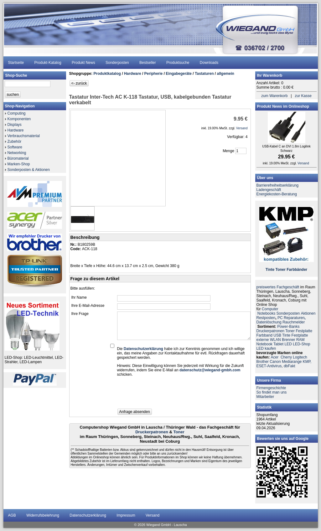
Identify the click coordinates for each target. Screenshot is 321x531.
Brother (262, 361)
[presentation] (164, 394)
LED (288, 344)
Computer (270, 309)
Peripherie (153, 73)
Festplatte (304, 331)
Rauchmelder (293, 322)
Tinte (270, 269)
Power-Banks (288, 326)
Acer (275, 357)
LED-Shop (301, 344)
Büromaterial (18, 158)
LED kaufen (266, 348)
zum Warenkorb (274, 96)
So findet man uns (271, 392)
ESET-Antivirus (269, 366)
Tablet (278, 344)
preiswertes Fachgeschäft (277, 287)
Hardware (16, 130)
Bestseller (147, 62)
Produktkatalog (107, 73)
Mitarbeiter (265, 396)
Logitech (300, 357)
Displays (15, 124)
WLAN (275, 340)
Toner (178, 432)
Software (15, 147)
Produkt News (83, 62)
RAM (300, 340)
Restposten (266, 318)
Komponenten (19, 119)
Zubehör (15, 141)
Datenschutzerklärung (88, 515)
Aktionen (308, 313)
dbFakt (289, 366)
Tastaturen (204, 73)
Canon (275, 361)
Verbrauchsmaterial (24, 136)
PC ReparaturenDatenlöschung (281, 320)
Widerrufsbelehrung (42, 515)
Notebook (264, 344)
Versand (152, 515)
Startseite (16, 62)
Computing (17, 113)
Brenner (288, 340)
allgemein (225, 73)
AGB (12, 515)
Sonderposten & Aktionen (29, 170)
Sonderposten (117, 62)
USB (277, 335)
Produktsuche (177, 62)
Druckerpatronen (151, 432)
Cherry (286, 357)
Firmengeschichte (271, 388)
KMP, (307, 361)
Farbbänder (297, 269)
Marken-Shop (19, 164)
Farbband (264, 335)
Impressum (125, 515)
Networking (17, 153)
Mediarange (292, 361)
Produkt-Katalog (47, 62)
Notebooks (266, 313)
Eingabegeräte (179, 73)
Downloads (209, 62)
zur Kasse (303, 96)
